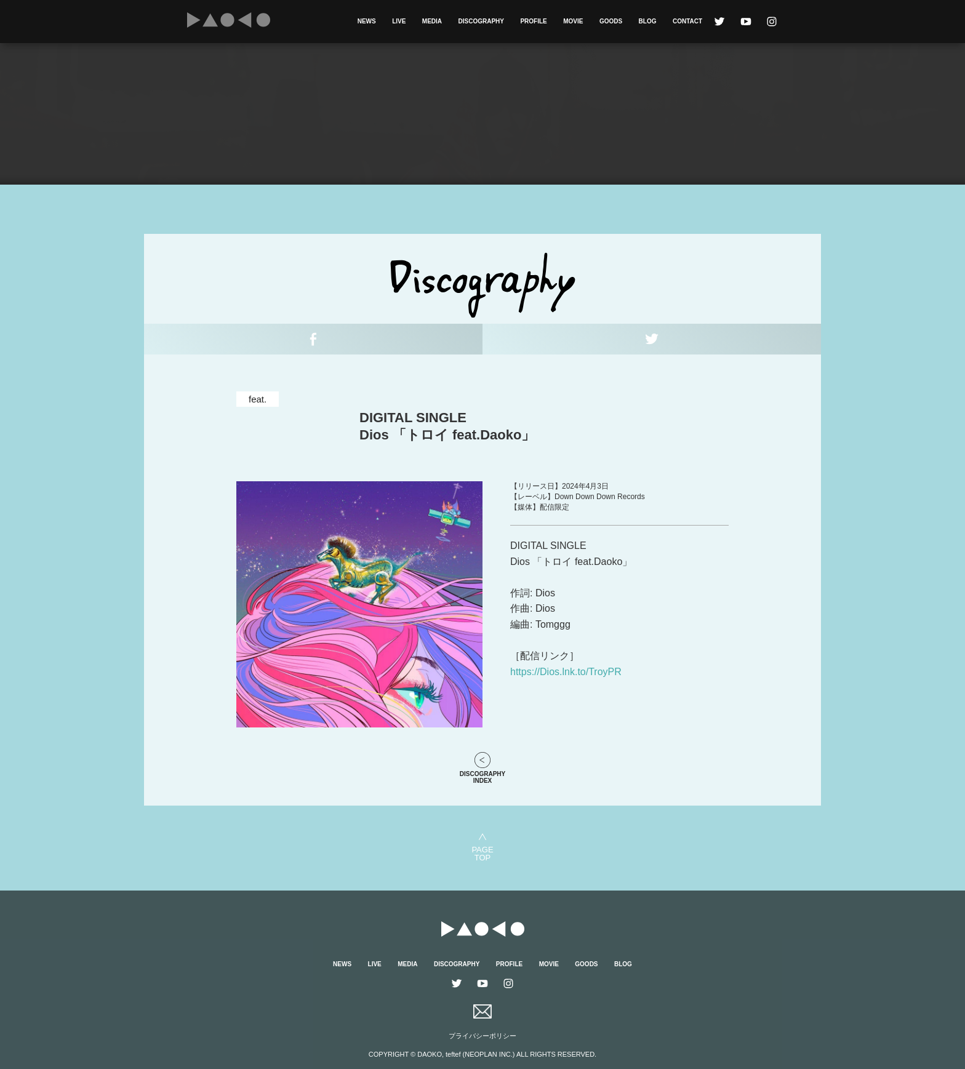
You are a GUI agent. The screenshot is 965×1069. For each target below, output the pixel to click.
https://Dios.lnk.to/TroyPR (566, 672)
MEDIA (432, 21)
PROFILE (533, 21)
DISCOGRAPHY (481, 21)
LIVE (399, 21)
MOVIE (573, 21)
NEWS (367, 21)
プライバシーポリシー (482, 1035)
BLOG (648, 21)
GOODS (610, 21)
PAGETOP (482, 853)
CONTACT (687, 21)
